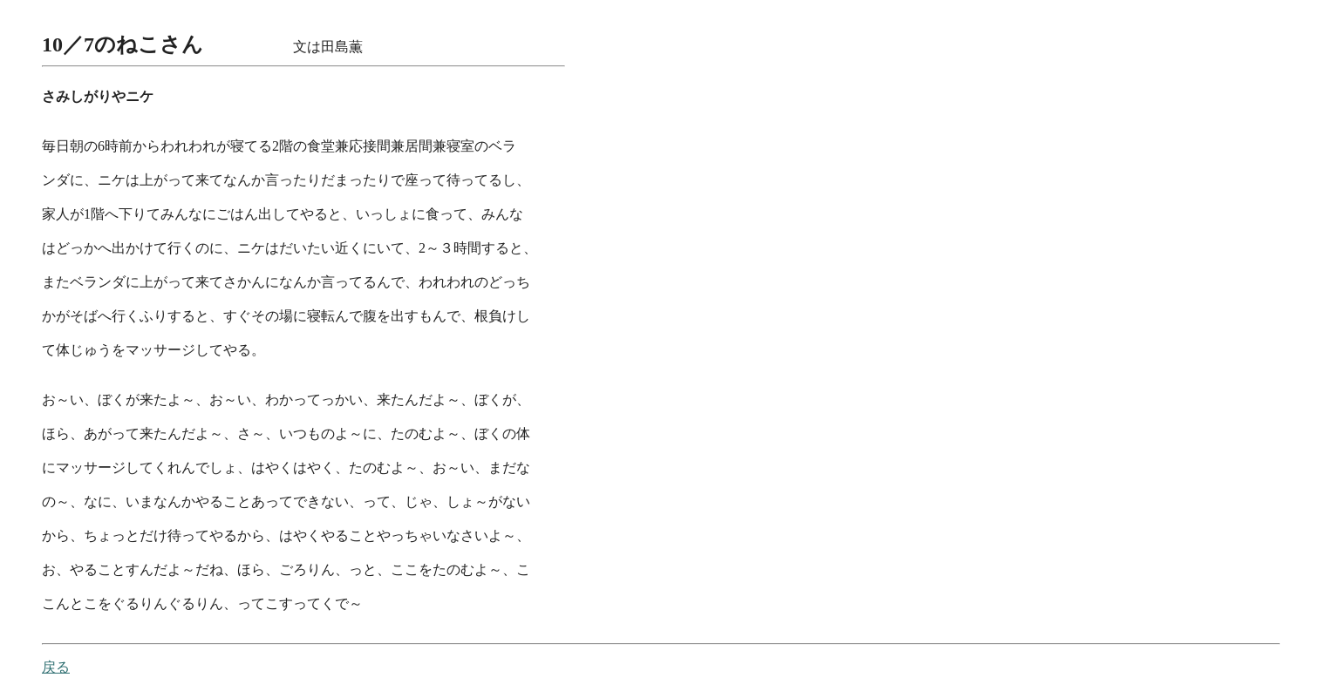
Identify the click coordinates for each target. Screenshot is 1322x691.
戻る (56, 667)
